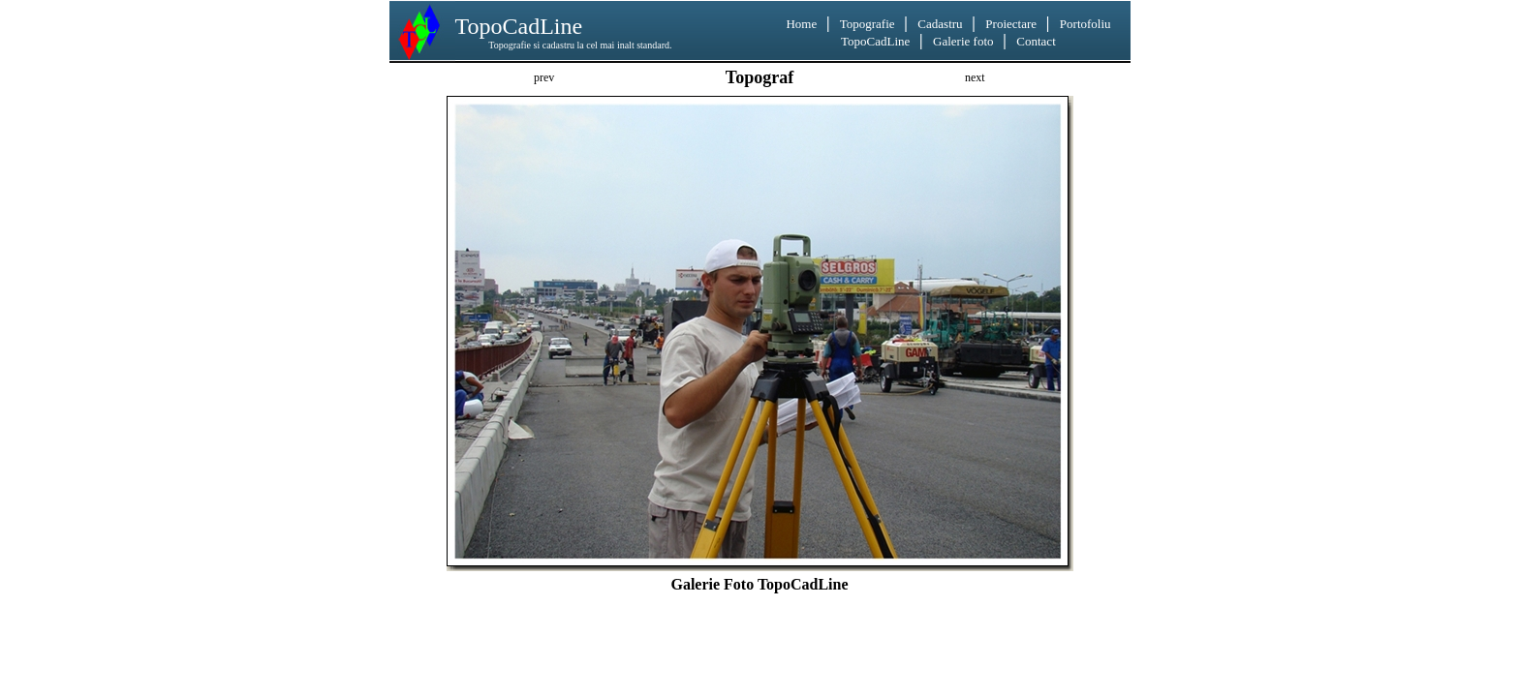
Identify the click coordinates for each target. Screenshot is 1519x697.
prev (544, 77)
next (975, 77)
